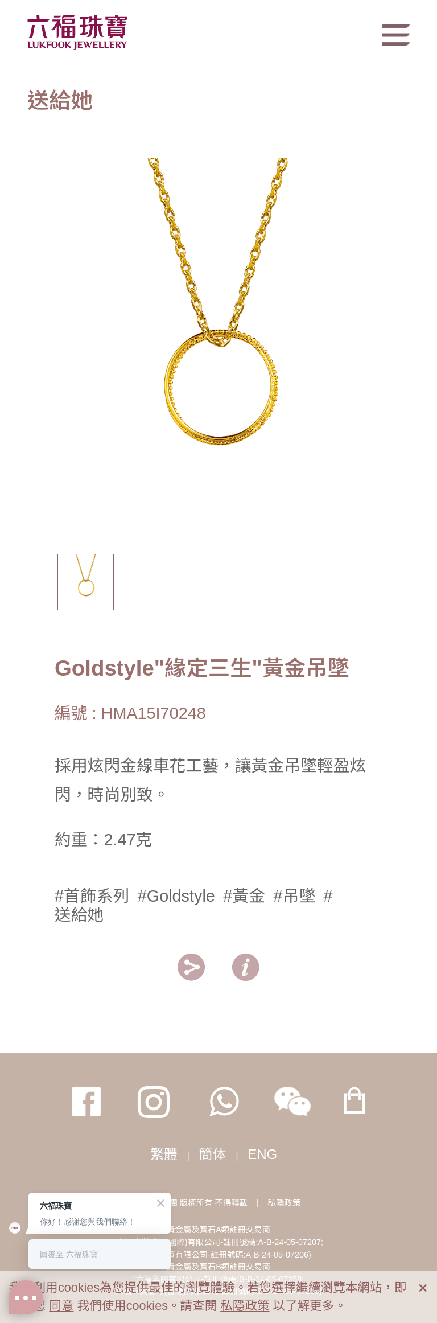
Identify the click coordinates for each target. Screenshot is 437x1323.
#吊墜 (294, 896)
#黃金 (244, 896)
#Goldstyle (176, 896)
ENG (262, 1154)
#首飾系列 (92, 896)
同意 (61, 1306)
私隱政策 (284, 1202)
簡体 (212, 1154)
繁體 (164, 1154)
